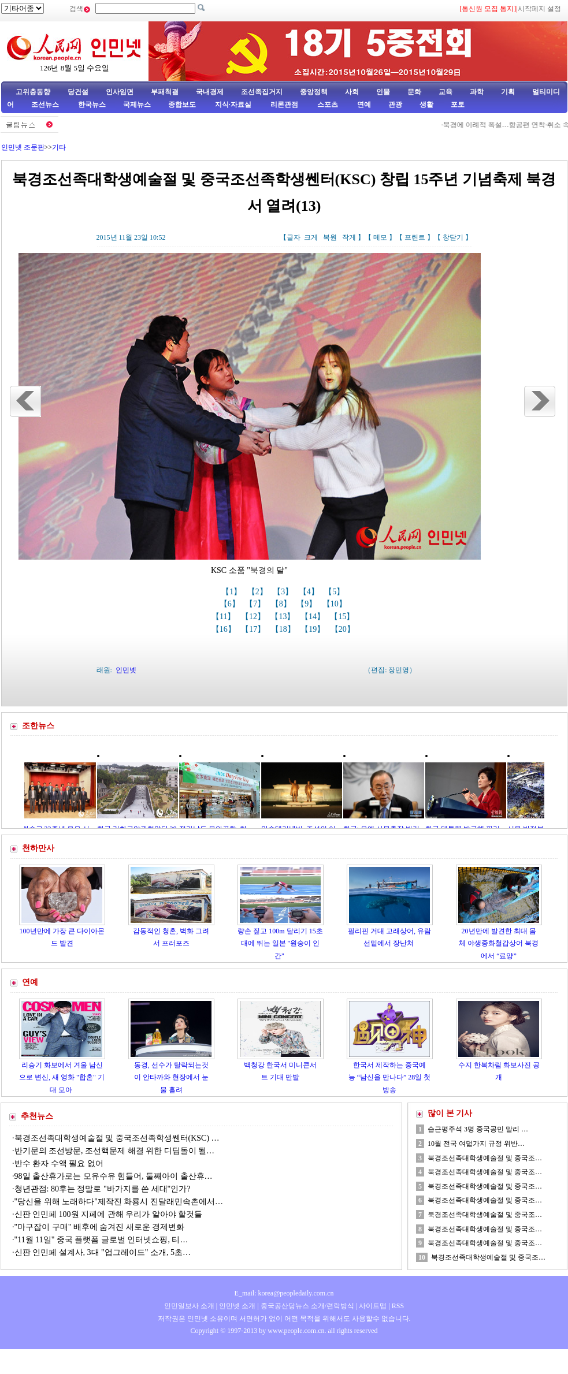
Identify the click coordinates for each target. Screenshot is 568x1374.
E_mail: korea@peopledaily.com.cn (284, 1293)
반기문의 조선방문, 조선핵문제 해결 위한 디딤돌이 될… (114, 1150)
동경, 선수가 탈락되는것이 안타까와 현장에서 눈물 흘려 (171, 1077)
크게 (311, 237)
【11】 (224, 616)
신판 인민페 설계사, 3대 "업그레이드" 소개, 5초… (102, 1252)
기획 (508, 92)
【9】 (307, 604)
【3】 (284, 591)
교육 (445, 92)
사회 (352, 92)
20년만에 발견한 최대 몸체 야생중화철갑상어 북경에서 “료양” (499, 943)
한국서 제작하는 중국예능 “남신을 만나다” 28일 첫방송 (389, 1077)
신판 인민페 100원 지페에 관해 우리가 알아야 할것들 (108, 1214)
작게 (349, 237)
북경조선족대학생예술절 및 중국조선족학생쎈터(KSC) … (117, 1138)
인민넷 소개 (236, 1306)
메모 (380, 237)
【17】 (254, 629)
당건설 (78, 92)
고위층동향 (33, 92)
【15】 (343, 616)
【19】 (313, 629)
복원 (330, 237)
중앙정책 (314, 92)
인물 (383, 92)
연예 (363, 104)
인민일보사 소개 (189, 1306)
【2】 (258, 591)
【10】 (335, 604)
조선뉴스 (46, 104)
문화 (414, 92)
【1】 (232, 591)
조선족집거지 (262, 92)
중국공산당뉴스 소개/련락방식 (307, 1306)
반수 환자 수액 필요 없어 (58, 1163)
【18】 (284, 629)
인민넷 (126, 670)
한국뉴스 (92, 104)
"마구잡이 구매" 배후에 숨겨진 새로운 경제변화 (99, 1227)
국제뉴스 (137, 104)
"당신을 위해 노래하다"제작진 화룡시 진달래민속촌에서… (118, 1201)
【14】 (313, 616)
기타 (59, 147)
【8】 (282, 604)
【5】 (335, 591)
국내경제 (210, 92)
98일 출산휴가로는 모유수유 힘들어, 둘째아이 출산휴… (113, 1176)
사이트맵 (373, 1306)
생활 (426, 104)
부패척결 (165, 92)
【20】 (344, 629)
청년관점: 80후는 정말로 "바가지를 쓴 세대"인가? (102, 1189)
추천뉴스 (37, 1116)
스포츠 (326, 104)
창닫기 (453, 237)
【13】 (283, 616)
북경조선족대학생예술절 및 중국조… (485, 1158)
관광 (395, 104)
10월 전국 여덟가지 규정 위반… (476, 1144)
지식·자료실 (234, 104)
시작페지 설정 (539, 9)
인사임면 (119, 92)
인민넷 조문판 (22, 147)
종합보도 (182, 104)
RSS (398, 1306)
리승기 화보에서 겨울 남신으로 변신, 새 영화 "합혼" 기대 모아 (62, 1077)
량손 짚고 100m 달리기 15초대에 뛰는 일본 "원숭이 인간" (279, 943)
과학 (477, 92)
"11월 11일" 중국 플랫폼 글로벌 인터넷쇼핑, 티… (101, 1239)
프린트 (414, 237)
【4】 (310, 591)
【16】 (224, 629)
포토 (458, 104)
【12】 (254, 616)
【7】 (256, 604)
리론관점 (284, 104)
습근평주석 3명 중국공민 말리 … (478, 1129)
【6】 (231, 604)
